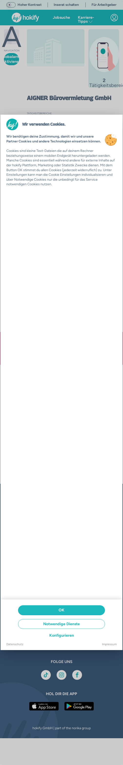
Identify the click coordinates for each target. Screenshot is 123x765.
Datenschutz (14, 644)
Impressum (109, 644)
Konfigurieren (61, 635)
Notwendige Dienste (61, 624)
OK (61, 610)
